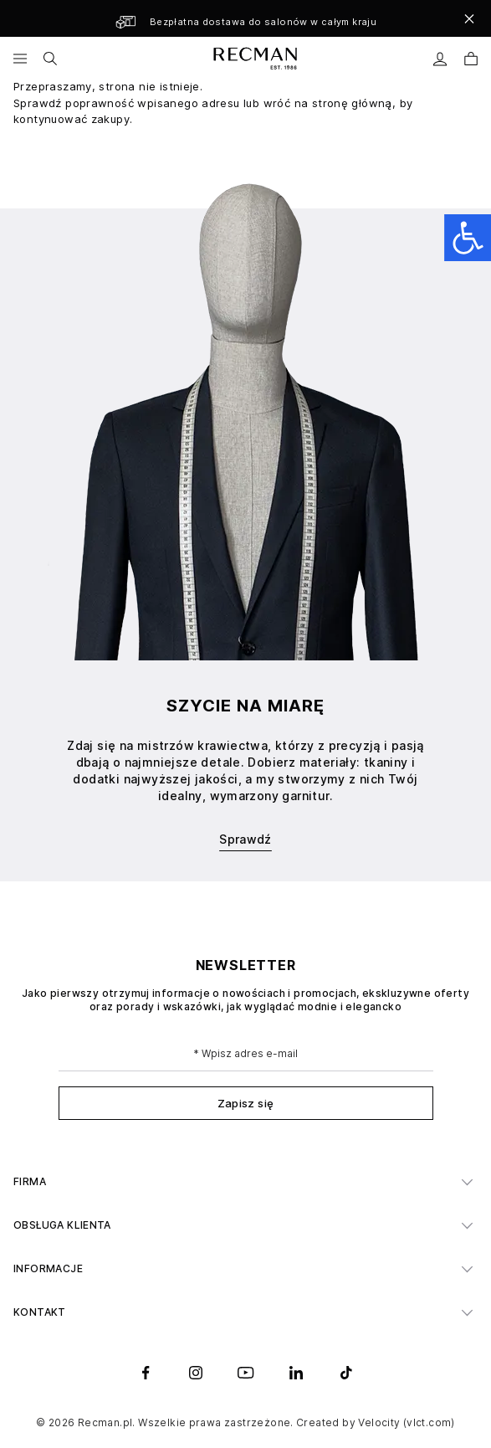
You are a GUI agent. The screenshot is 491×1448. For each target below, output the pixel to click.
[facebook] (145, 1372)
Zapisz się (245, 1103)
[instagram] (195, 1372)
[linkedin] (296, 1372)
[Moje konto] (440, 59)
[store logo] (253, 58)
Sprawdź (245, 839)
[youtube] (246, 1372)
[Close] (469, 18)
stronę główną (352, 103)
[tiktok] (346, 1372)
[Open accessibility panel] (467, 237)
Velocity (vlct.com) (406, 1422)
